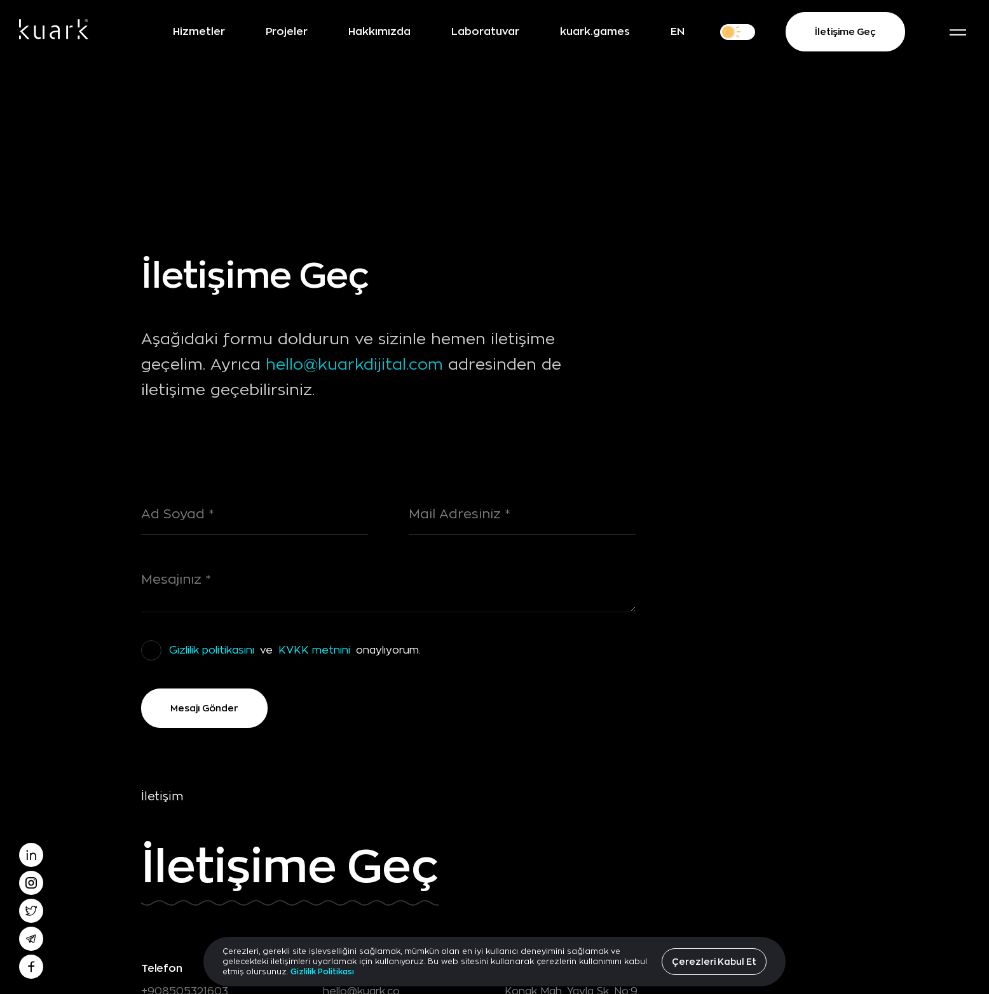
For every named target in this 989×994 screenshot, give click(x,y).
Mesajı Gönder (204, 708)
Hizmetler (199, 31)
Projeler (287, 31)
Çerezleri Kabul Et (714, 961)
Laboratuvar (485, 31)
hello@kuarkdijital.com (354, 365)
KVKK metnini (314, 650)
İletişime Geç (845, 32)
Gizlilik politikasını (211, 650)
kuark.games (595, 31)
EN (678, 31)
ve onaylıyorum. (294, 650)
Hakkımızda (379, 31)
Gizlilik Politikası (322, 971)
